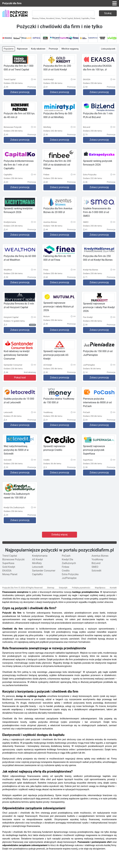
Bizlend (77, 18)
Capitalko (85, 18)
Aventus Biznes (100, 555)
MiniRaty (37, 563)
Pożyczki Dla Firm (10, 587)
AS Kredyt (37, 559)
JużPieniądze (69, 578)
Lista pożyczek (108, 48)
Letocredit (37, 566)
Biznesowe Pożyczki (13, 559)
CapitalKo (37, 574)
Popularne (8, 48)
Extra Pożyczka (70, 574)
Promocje (53, 48)
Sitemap (50, 587)
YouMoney (97, 559)
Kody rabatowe (38, 48)
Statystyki (63, 587)
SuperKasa (8, 563)
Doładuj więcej (59, 534)
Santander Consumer (43, 570)
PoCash (66, 555)
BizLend (96, 563)
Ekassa (35, 18)
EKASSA (6, 570)
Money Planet (9, 574)
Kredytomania (39, 555)
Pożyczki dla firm (12, 3)
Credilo (66, 570)
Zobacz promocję (19, 92)
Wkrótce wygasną (69, 48)
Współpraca (100, 587)
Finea (92, 18)
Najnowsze (22, 48)
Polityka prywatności (81, 587)
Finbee (42, 18)
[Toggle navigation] (114, 3)
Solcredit (96, 570)
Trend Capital (67, 18)
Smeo (57, 18)
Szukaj (108, 13)
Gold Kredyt (8, 566)
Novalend (50, 18)
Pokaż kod (20, 377)
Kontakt (113, 587)
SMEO (95, 566)
